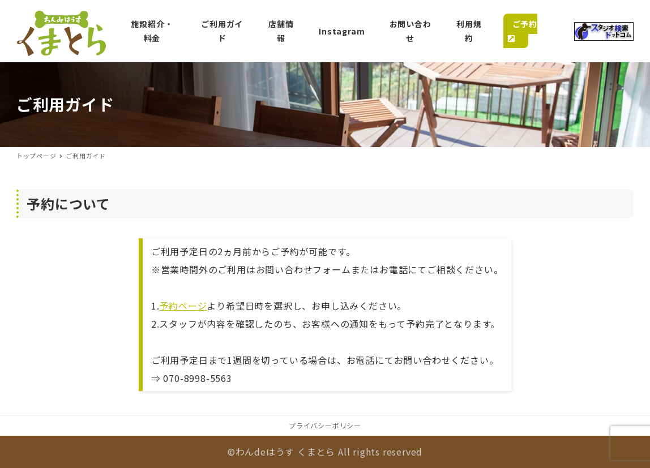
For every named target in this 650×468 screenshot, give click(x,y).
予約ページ (183, 305)
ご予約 (520, 30)
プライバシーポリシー (325, 425)
